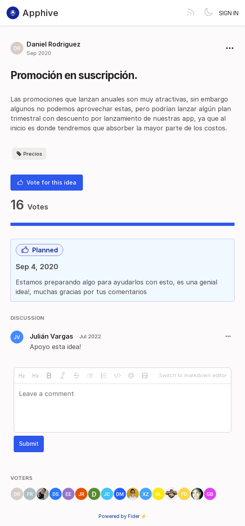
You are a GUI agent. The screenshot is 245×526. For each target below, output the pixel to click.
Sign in (229, 13)
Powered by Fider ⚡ (123, 516)
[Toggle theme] (208, 13)
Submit (29, 443)
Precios (29, 153)
